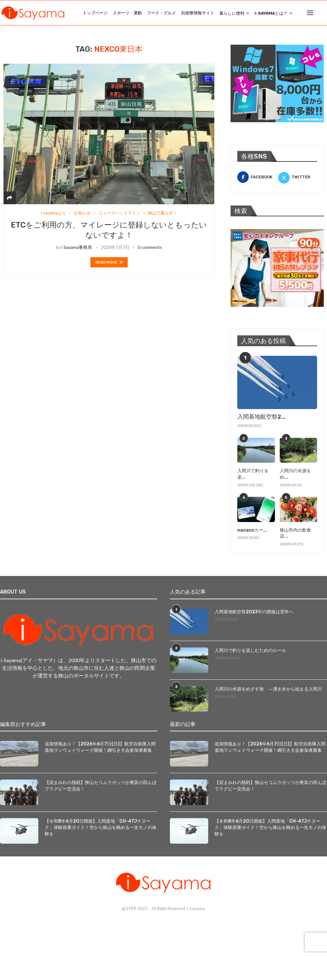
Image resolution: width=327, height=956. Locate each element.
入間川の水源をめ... (295, 475)
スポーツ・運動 (127, 13)
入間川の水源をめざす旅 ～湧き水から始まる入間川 (268, 689)
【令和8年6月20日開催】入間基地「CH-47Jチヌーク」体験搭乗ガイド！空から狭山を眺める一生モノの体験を (100, 828)
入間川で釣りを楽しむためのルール (250, 651)
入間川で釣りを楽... (253, 475)
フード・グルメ (161, 13)
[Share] (9, 198)
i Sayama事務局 (77, 247)
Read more (109, 263)
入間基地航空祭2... (261, 417)
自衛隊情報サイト (197, 13)
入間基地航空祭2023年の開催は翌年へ (254, 612)
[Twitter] (297, 177)
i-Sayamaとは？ (271, 13)
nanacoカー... (252, 530)
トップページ (95, 13)
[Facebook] (256, 177)
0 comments (150, 247)
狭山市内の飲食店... (295, 534)
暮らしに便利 (231, 13)
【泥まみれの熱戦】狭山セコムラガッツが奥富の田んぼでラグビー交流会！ (100, 786)
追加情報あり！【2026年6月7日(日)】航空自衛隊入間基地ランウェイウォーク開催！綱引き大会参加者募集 (100, 748)
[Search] (324, 13)
